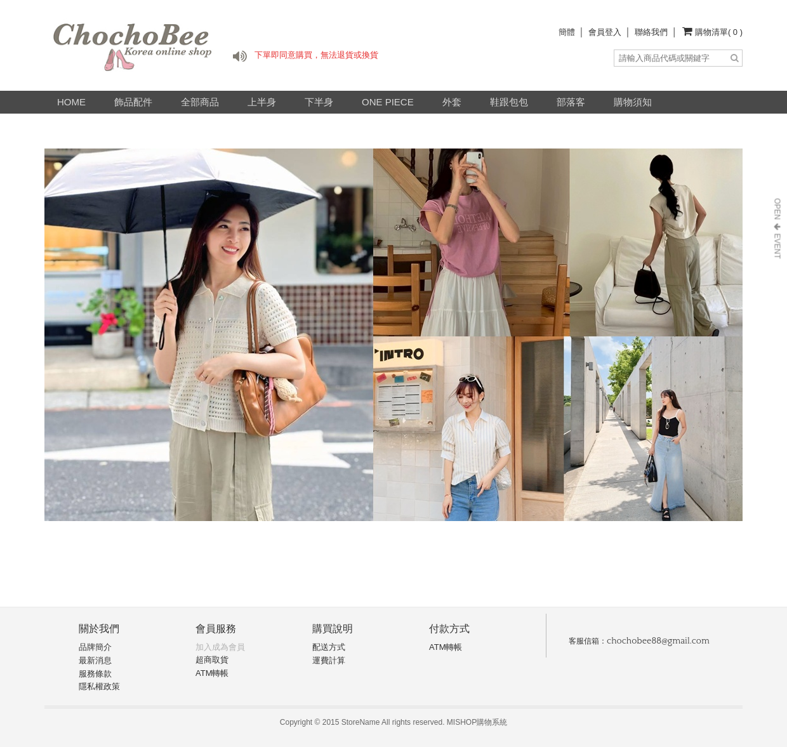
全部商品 (200, 101)
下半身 (319, 101)
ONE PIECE (388, 101)
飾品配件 (133, 101)
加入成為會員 (220, 647)
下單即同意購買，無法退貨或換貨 (316, 55)
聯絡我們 (651, 32)
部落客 (571, 101)
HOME (71, 101)
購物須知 (633, 101)
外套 (451, 101)
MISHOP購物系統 (477, 722)
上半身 (262, 101)
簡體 (567, 32)
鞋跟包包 (509, 101)
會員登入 (604, 32)
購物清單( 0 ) (719, 32)
